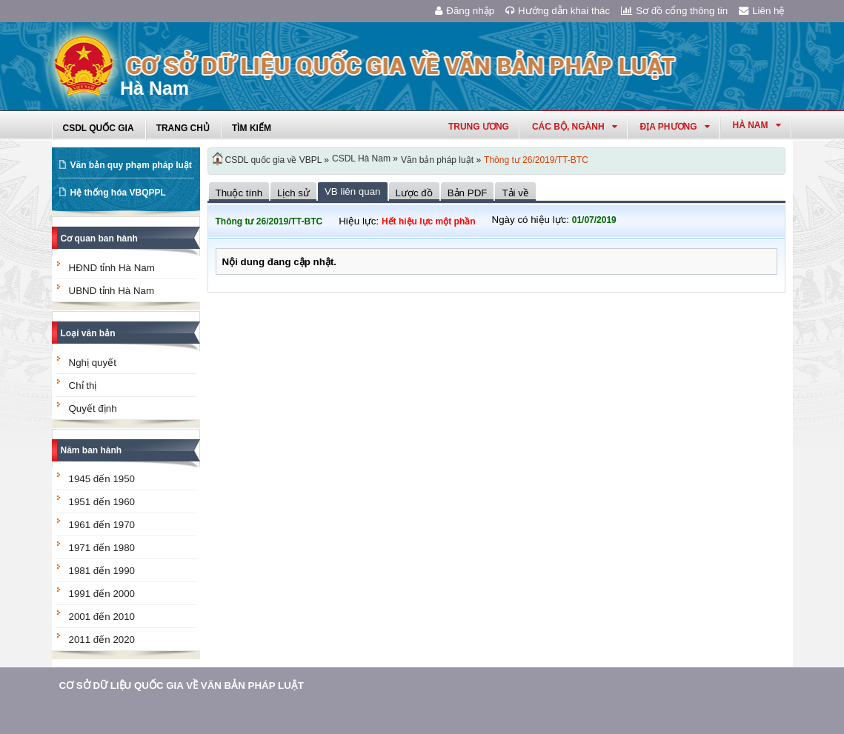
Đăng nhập (464, 10)
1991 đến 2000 (102, 593)
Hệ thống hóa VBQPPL (118, 192)
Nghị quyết (92, 362)
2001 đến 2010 (102, 616)
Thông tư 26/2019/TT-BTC (536, 160)
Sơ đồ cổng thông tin (674, 10)
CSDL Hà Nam (361, 158)
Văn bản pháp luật (437, 160)
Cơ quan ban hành (99, 238)
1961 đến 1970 (102, 524)
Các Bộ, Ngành (574, 126)
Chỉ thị (83, 385)
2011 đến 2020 (102, 639)
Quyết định (93, 408)
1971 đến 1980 (102, 547)
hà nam (757, 125)
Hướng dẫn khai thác (557, 10)
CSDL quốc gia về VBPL (273, 160)
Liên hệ (762, 10)
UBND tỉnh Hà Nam (112, 290)
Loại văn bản (88, 333)
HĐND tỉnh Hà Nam (112, 267)
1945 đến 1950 (102, 478)
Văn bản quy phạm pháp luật (131, 165)
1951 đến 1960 (102, 501)
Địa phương (675, 126)
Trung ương (478, 126)
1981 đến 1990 (102, 570)
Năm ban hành (91, 450)
